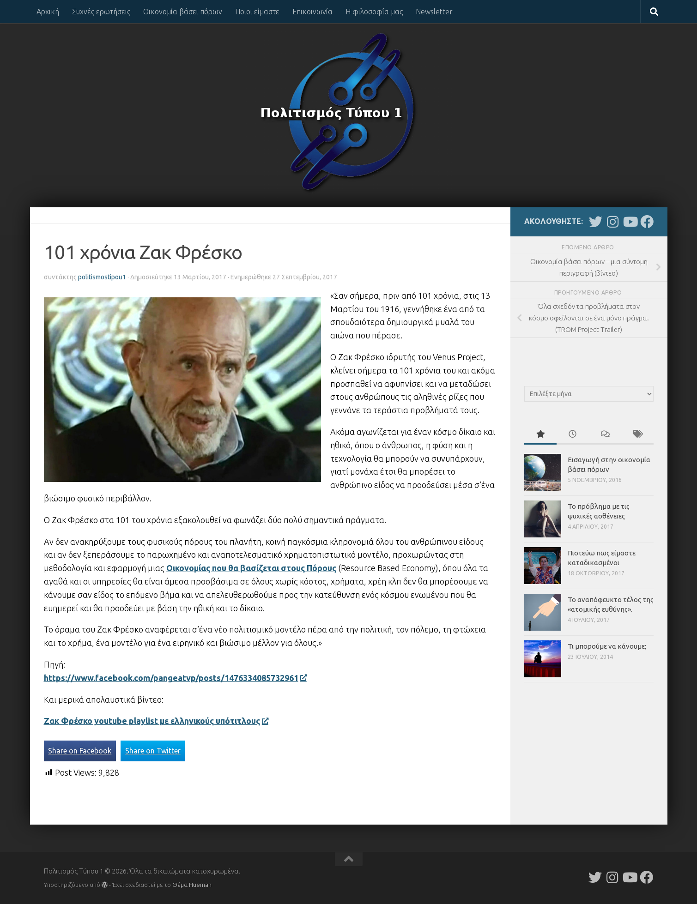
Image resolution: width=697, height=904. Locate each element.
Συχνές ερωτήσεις (101, 11)
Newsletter (434, 11)
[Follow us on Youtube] (629, 222)
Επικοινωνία (312, 11)
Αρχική (47, 11)
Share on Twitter (153, 751)
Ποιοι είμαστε (257, 11)
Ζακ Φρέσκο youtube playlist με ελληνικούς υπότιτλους (156, 720)
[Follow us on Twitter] (595, 222)
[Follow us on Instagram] (612, 222)
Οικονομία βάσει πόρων (182, 11)
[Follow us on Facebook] (647, 222)
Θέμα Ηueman (192, 884)
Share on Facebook (79, 751)
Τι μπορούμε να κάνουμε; (607, 646)
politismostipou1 (102, 277)
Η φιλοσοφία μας (374, 11)
